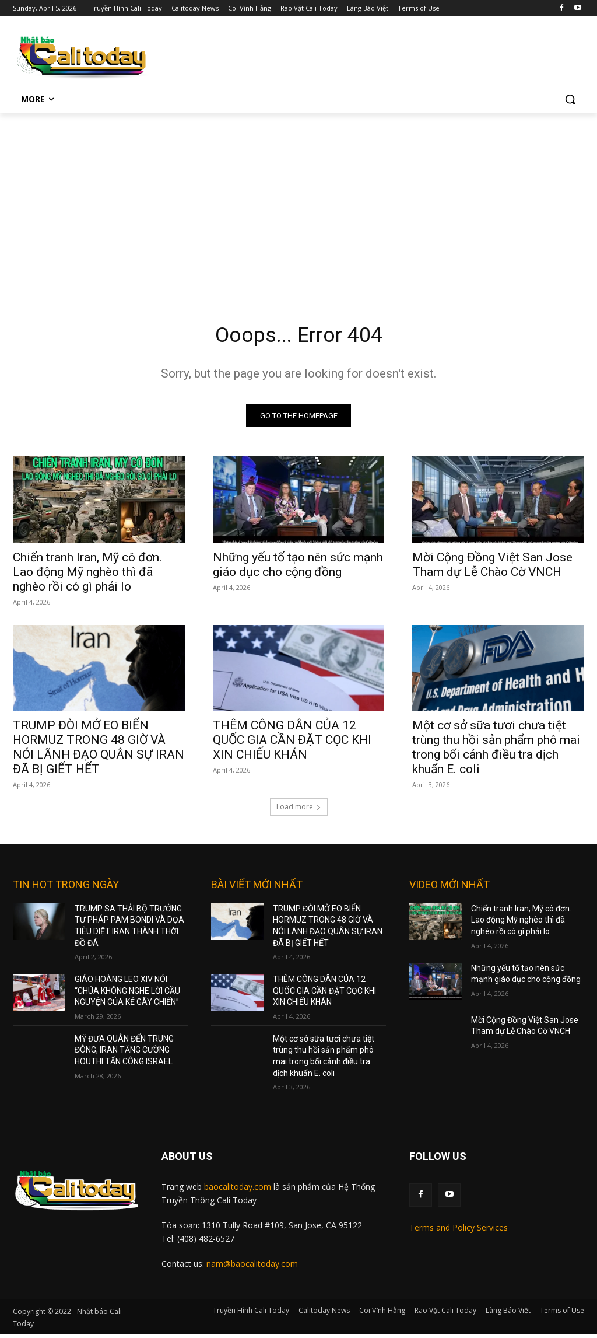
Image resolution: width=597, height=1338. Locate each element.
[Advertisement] (298, 200)
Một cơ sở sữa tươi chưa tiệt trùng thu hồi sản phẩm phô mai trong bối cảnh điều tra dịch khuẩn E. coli (496, 751)
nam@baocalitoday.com (252, 1267)
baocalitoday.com (237, 1190)
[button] (570, 99)
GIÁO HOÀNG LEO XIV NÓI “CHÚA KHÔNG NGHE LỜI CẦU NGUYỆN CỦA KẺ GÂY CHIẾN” (127, 994)
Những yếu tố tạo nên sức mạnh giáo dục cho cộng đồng (298, 568)
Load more (298, 810)
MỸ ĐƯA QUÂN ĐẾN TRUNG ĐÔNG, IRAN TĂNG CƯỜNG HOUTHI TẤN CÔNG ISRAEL (124, 1053)
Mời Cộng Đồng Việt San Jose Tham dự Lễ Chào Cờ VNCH (492, 568)
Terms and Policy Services (458, 1231)
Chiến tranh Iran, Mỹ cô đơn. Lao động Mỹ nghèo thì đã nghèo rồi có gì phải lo (87, 575)
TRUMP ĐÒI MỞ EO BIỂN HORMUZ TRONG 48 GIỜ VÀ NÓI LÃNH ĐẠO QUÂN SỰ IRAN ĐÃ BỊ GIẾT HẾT (98, 751)
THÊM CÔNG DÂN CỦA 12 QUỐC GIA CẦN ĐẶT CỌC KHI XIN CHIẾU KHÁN (292, 743)
